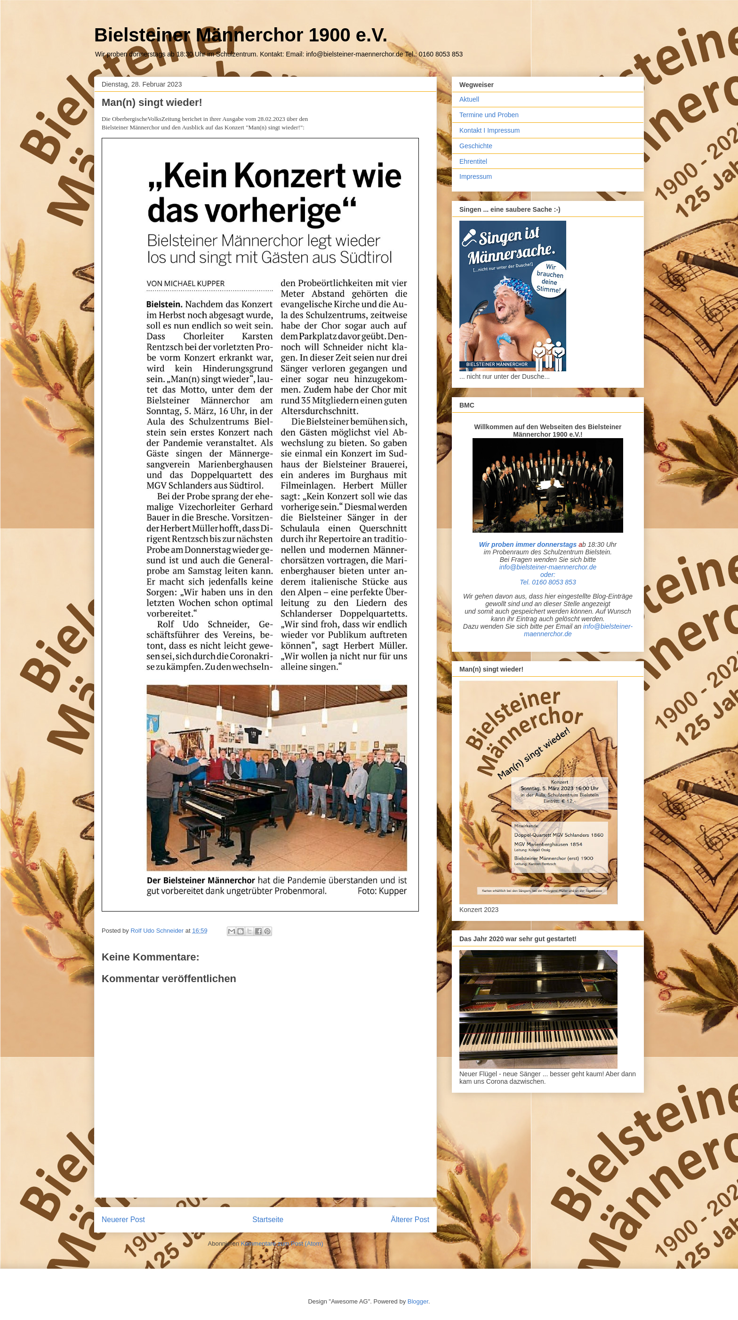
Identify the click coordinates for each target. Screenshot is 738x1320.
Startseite (267, 1220)
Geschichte (475, 146)
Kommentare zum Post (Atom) (282, 1243)
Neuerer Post (123, 1220)
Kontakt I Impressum (489, 130)
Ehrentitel (473, 161)
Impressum (475, 176)
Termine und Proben (489, 115)
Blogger (418, 1301)
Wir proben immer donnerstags (528, 544)
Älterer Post (410, 1220)
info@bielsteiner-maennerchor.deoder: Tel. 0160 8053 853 (547, 574)
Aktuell (469, 99)
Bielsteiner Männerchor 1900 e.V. (240, 34)
